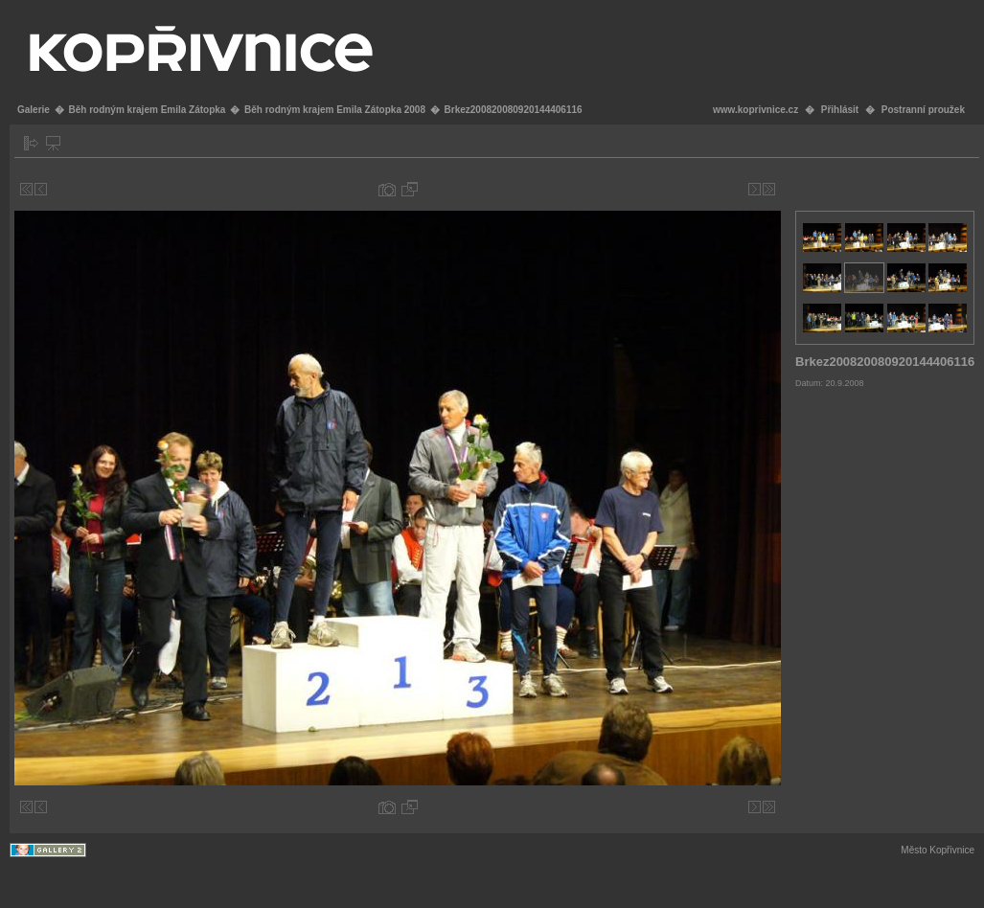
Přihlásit (839, 109)
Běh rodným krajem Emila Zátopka (146, 109)
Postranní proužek (923, 109)
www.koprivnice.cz (755, 109)
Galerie (33, 109)
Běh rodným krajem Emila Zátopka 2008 (334, 109)
